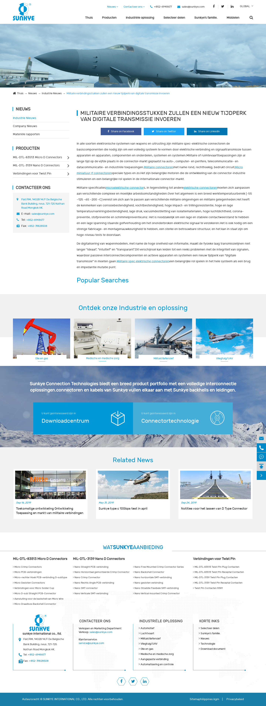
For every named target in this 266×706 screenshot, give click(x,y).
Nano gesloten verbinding (148, 582)
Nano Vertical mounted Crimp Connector (156, 593)
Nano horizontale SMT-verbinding (152, 577)
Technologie (208, 643)
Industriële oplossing (140, 17)
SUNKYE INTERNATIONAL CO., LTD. (65, 699)
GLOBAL (245, 6)
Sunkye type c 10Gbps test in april (123, 509)
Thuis (89, 17)
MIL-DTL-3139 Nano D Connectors (36, 165)
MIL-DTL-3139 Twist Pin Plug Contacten (215, 577)
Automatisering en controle (157, 664)
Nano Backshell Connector (148, 572)
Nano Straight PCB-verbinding (90, 566)
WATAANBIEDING (133, 547)
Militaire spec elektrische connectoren (143, 261)
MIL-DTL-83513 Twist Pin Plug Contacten (216, 566)
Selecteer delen (174, 17)
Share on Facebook (121, 131)
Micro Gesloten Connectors (29, 582)
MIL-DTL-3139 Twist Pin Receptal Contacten (218, 582)
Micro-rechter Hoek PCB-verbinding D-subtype (40, 577)
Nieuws (112, 6)
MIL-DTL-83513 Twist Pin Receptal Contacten (218, 572)
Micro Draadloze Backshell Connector (34, 604)
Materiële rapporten (26, 134)
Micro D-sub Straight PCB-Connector (34, 593)
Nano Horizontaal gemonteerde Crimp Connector (101, 572)
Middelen (233, 17)
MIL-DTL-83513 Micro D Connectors (37, 157)
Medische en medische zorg (102, 358)
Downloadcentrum (65, 421)
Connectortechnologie (170, 421)
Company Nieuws (25, 126)
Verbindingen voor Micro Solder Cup (33, 588)
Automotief (147, 628)
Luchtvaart (147, 633)
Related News (133, 460)
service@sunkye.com (91, 643)
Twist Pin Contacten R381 (208, 588)
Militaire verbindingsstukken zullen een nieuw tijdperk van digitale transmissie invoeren (118, 93)
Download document (213, 648)
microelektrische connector (125, 187)
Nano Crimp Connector (86, 577)
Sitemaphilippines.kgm (204, 699)
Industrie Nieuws (52, 93)
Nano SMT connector (85, 588)
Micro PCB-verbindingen (27, 572)
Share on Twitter (164, 131)
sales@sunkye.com (193, 6)
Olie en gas (41, 358)
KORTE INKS (209, 621)
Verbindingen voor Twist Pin (32, 173)
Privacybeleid (235, 699)
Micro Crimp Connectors (27, 566)
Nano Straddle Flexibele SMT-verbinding (156, 588)
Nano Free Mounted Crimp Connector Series (158, 566)
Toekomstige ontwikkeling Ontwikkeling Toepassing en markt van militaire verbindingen (49, 511)
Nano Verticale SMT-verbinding (90, 593)
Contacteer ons (134, 6)
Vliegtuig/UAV (224, 358)
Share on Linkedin (207, 131)
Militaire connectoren (158, 167)
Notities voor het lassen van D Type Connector (214, 509)
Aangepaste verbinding (154, 659)
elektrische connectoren (200, 187)
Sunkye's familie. (205, 17)
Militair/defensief (163, 358)
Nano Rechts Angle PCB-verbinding (93, 582)
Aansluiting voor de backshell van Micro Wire (38, 598)
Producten (109, 17)
